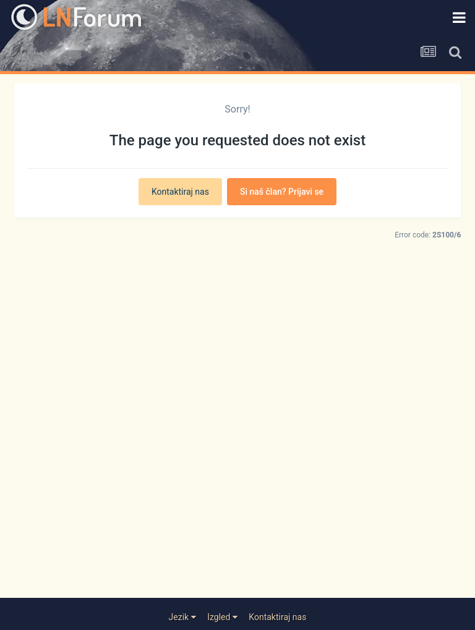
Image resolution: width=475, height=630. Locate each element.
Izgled (222, 617)
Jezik (182, 617)
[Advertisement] (238, 449)
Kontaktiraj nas (180, 192)
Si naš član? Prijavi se (281, 192)
